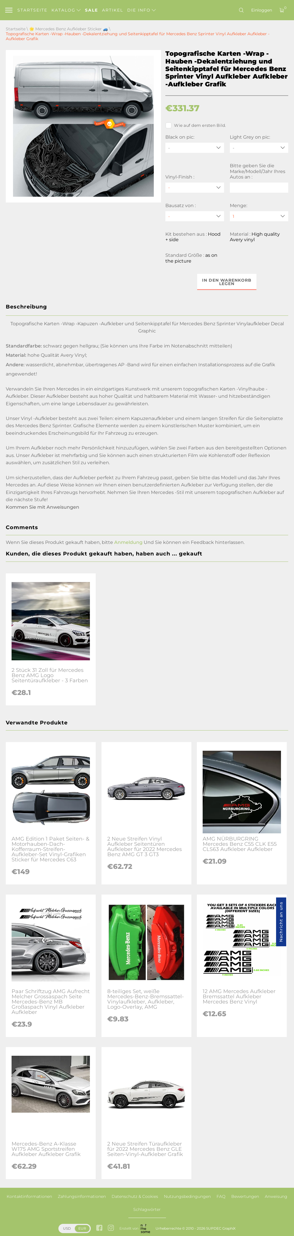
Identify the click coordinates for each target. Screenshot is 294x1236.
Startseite (32, 10)
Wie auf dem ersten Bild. (195, 125)
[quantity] (259, 216)
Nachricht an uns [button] (281, 922)
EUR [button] (82, 1228)
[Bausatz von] (194, 216)
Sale (91, 10)
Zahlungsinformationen (82, 1196)
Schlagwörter (147, 1209)
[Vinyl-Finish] (194, 188)
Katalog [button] (66, 10)
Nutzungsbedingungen (187, 1196)
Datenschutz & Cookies (135, 1196)
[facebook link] (99, 1228)
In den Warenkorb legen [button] (227, 282)
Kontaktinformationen (29, 1196)
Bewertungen (245, 1196)
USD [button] (67, 1228)
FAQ (221, 1196)
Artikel (112, 10)
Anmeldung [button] (128, 542)
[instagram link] (111, 1228)
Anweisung (276, 1196)
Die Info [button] (141, 10)
